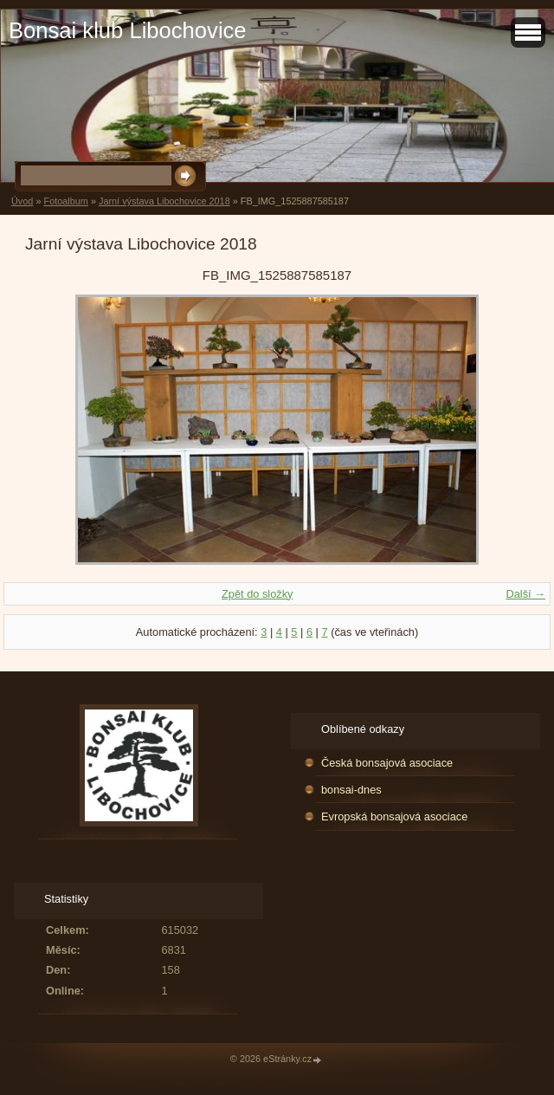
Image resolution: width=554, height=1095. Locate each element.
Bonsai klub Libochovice (128, 30)
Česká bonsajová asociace (387, 762)
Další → (525, 593)
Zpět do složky (257, 593)
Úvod (22, 201)
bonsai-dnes (351, 789)
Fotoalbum (65, 201)
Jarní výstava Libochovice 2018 (164, 201)
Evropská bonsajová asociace (394, 816)
